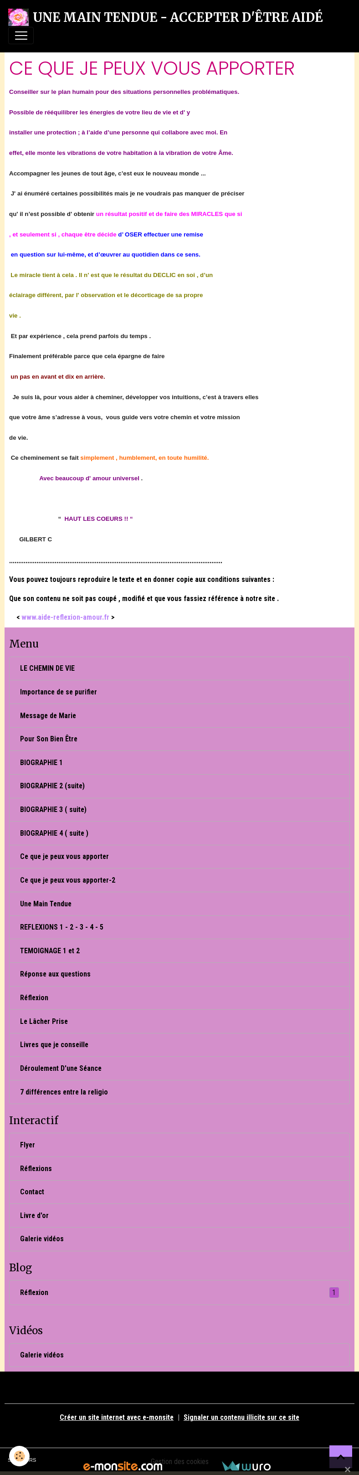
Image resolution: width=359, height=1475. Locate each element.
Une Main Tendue (46, 903)
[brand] (165, 17)
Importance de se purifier (58, 692)
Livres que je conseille (54, 1044)
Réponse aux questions (55, 974)
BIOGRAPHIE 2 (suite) (52, 785)
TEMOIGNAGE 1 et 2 (50, 950)
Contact (32, 1191)
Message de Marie (48, 715)
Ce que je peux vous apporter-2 (67, 880)
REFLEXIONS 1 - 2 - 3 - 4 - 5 (61, 927)
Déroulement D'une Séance (61, 1068)
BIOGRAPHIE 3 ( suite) (53, 809)
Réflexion (34, 997)
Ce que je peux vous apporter (64, 856)
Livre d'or (34, 1215)
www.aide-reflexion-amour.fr (65, 617)
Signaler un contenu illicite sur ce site (241, 1417)
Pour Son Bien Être (48, 739)
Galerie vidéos (42, 1238)
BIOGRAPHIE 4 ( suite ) (54, 833)
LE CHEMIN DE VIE (47, 668)
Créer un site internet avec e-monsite (117, 1417)
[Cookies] (19, 1456)
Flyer (27, 1145)
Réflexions (36, 1168)
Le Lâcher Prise (44, 1021)
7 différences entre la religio (64, 1092)
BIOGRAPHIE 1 (41, 762)
